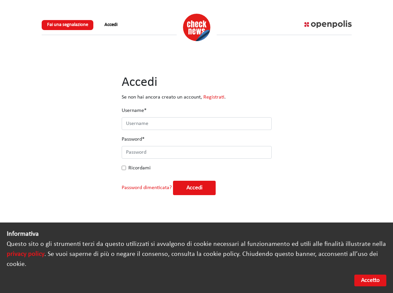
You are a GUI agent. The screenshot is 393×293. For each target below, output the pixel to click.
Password (133, 139)
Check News (196, 27)
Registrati (213, 97)
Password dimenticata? (147, 187)
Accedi (110, 24)
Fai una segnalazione (67, 24)
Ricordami (139, 168)
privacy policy (25, 254)
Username (134, 110)
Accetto (370, 280)
